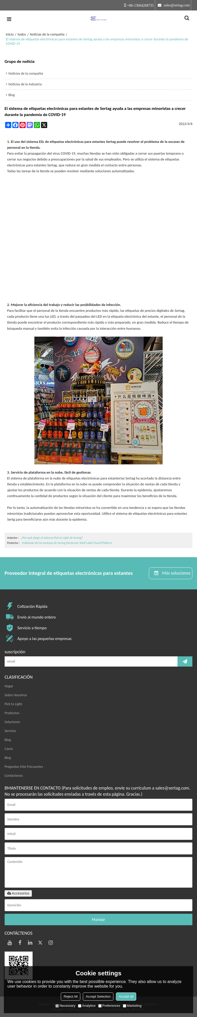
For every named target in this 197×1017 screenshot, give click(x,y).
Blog (8, 740)
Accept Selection (98, 996)
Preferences (109, 1006)
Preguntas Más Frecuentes (24, 766)
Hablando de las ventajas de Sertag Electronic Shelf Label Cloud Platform (67, 543)
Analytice (87, 1006)
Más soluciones (176, 573)
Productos (12, 713)
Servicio (10, 731)
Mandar (98, 919)
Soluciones (12, 722)
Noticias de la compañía (47, 34)
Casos (9, 749)
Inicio (10, 34)
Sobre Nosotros (16, 695)
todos (22, 34)
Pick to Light (13, 704)
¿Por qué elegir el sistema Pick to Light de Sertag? (52, 538)
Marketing (132, 1006)
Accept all (126, 996)
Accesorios (18, 893)
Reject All (70, 996)
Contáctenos (14, 775)
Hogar (9, 686)
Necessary (65, 1006)
